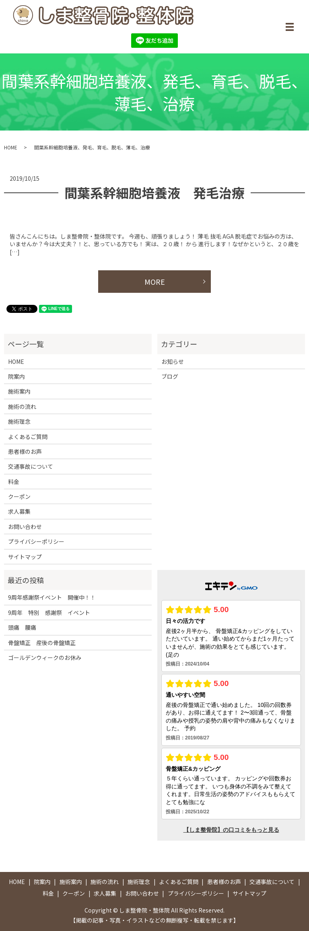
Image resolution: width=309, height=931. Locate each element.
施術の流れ (22, 406)
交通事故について (30, 466)
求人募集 (19, 512)
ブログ (169, 376)
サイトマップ (25, 557)
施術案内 (19, 391)
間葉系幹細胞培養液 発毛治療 (154, 192)
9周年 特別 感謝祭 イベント (49, 612)
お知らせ (172, 361)
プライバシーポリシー (36, 541)
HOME (10, 147)
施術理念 (19, 421)
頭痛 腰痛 (22, 627)
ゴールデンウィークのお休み (44, 657)
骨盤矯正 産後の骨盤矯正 (42, 643)
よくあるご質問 (27, 437)
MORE (154, 281)
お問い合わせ (25, 527)
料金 (13, 482)
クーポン (19, 496)
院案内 (16, 376)
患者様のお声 (25, 451)
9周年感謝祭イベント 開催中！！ (52, 597)
